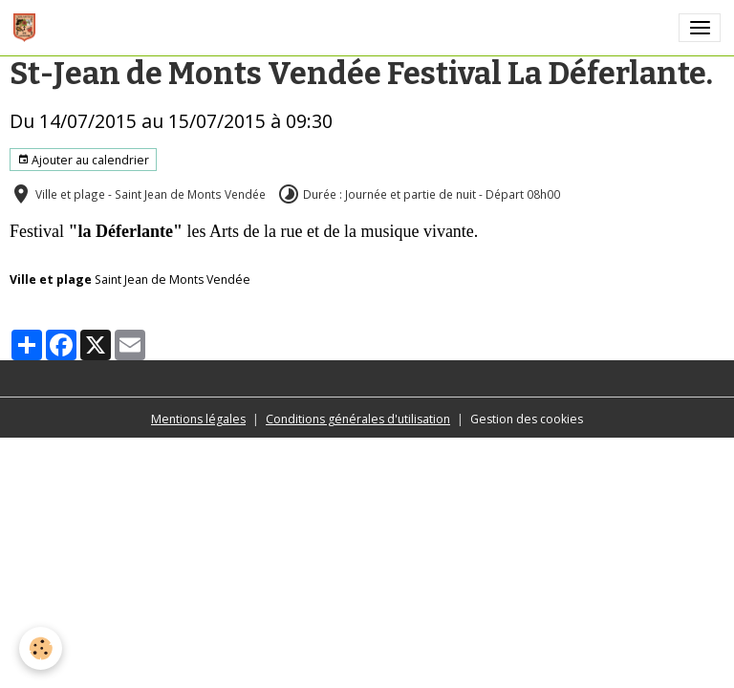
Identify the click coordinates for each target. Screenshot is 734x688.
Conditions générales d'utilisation (358, 419)
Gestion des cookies (526, 419)
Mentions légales (198, 419)
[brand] (27, 27)
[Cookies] (40, 648)
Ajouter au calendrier (83, 160)
